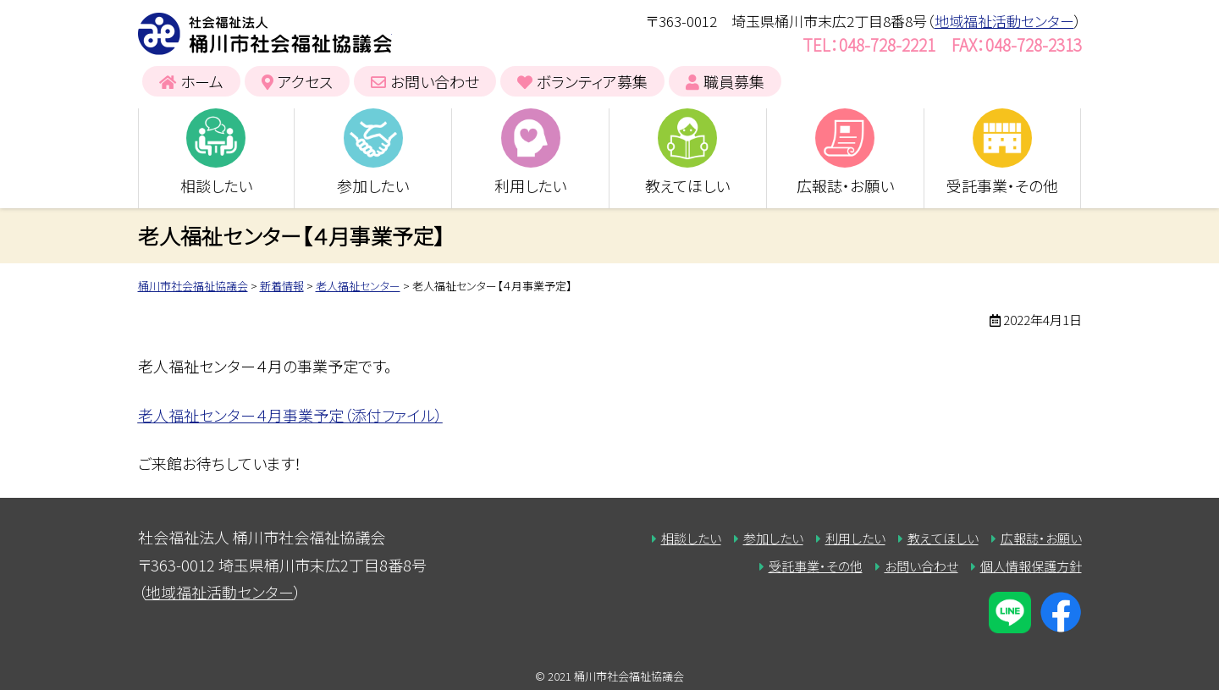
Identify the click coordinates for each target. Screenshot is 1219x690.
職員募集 (733, 81)
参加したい (373, 185)
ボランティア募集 (592, 81)
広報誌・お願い (845, 185)
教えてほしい (687, 185)
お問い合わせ (434, 81)
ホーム (201, 81)
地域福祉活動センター (1004, 20)
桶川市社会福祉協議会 (265, 34)
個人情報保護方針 (1031, 566)
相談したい (216, 185)
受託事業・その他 (1002, 185)
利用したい (530, 185)
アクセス (305, 81)
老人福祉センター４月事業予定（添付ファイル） (290, 415)
